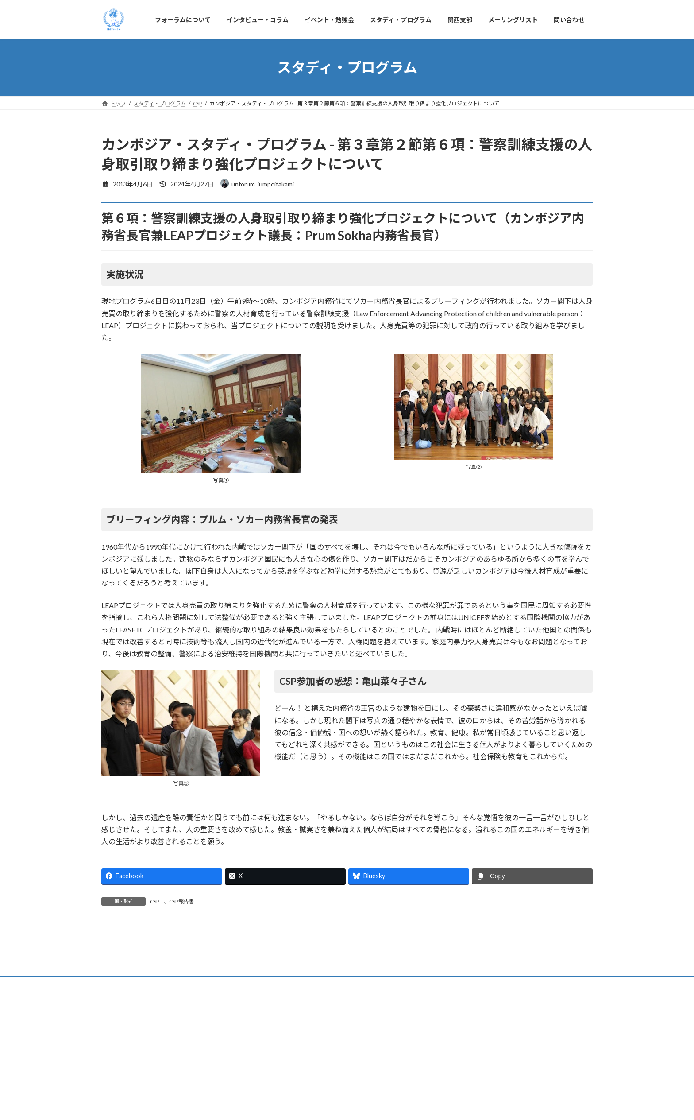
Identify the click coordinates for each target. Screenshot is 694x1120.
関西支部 (385, 1084)
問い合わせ (486, 1084)
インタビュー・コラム (201, 1084)
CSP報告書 (181, 901)
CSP (154, 901)
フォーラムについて (134, 1084)
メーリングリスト (434, 1084)
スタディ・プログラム (331, 1084)
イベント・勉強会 (266, 1084)
